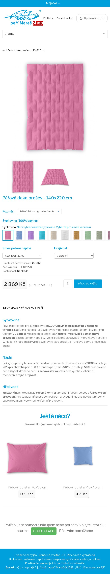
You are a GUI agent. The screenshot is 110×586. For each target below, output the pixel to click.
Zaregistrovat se (65, 18)
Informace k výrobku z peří (22, 307)
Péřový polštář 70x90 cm (27, 487)
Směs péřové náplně (16, 248)
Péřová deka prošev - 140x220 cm (26, 50)
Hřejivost (60, 248)
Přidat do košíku (88, 283)
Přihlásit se (48, 18)
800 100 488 (43, 531)
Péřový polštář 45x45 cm (82, 487)
